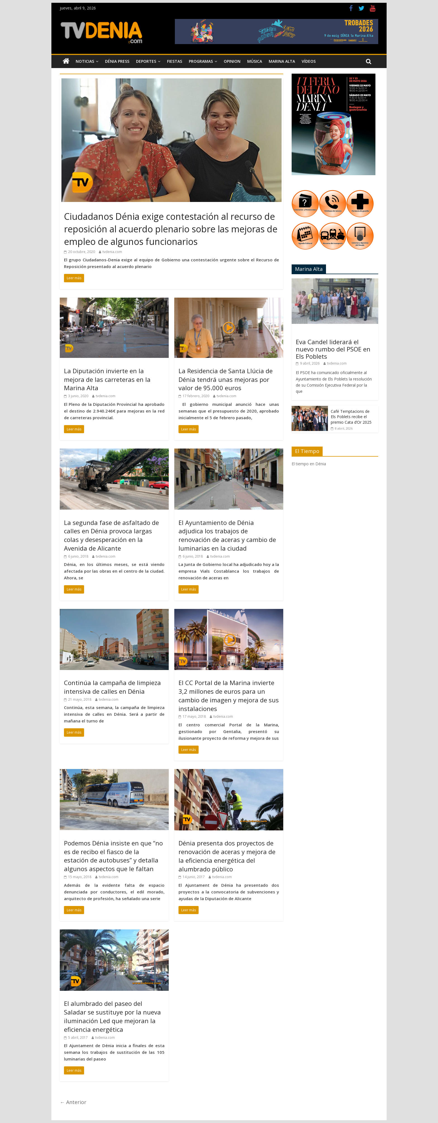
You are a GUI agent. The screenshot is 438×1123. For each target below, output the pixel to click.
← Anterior (73, 1102)
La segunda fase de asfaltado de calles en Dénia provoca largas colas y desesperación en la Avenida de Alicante (111, 535)
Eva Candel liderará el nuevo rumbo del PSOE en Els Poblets (333, 349)
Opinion (232, 61)
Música (254, 61)
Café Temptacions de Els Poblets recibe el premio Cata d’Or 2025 (351, 417)
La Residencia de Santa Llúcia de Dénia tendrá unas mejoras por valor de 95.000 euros (225, 379)
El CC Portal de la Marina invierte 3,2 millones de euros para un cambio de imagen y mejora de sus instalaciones (228, 695)
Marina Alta (282, 61)
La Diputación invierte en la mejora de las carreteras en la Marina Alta (107, 379)
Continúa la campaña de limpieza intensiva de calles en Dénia (112, 686)
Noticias (85, 61)
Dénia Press (117, 61)
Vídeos (309, 61)
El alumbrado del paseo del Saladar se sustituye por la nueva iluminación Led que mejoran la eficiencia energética (112, 1016)
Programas (201, 61)
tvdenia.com (112, 251)
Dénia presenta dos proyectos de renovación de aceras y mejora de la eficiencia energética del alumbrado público (226, 856)
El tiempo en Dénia (309, 463)
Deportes (146, 61)
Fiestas (174, 61)
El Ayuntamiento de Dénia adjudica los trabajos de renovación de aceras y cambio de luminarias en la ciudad (227, 535)
